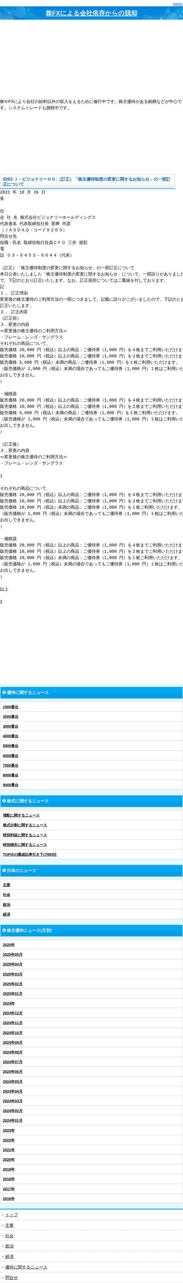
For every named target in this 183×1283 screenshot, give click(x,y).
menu (177, 4)
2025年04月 (13, 964)
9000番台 (10, 785)
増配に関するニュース (21, 815)
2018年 (9, 1179)
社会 (6, 895)
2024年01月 (13, 1120)
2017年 (9, 1189)
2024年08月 (13, 1052)
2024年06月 (13, 1072)
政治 (6, 905)
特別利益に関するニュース (25, 835)
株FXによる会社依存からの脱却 (91, 13)
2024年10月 (13, 1033)
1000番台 (10, 707)
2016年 (9, 1199)
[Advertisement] (91, 59)
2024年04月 (13, 1091)
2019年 (9, 1169)
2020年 (9, 1159)
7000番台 (10, 765)
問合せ (11, 1277)
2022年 (9, 1140)
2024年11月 (13, 1023)
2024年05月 (13, 1081)
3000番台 (10, 726)
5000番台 (10, 746)
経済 (6, 914)
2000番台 (10, 716)
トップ (11, 1215)
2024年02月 (13, 1111)
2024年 (9, 1003)
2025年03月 (13, 974)
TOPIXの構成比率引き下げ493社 (30, 854)
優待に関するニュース (26, 1267)
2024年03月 (13, 1101)
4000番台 (10, 736)
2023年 (9, 1130)
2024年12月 (13, 1013)
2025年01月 (13, 994)
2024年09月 (13, 1042)
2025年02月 (13, 984)
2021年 (9, 1150)
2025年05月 (13, 954)
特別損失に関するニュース (25, 845)
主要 (6, 885)
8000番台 (10, 775)
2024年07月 (13, 1062)
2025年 (9, 945)
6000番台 (10, 756)
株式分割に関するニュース (25, 825)
